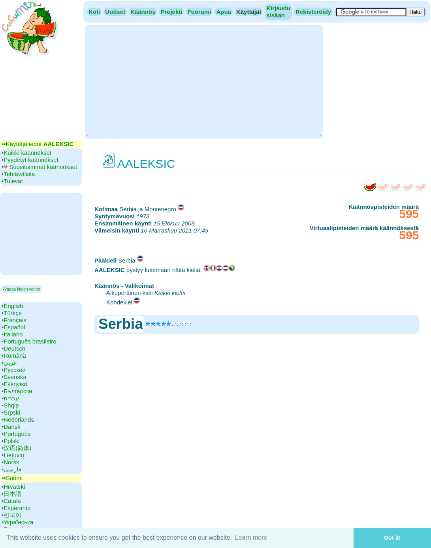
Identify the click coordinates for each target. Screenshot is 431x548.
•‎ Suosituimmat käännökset (39, 166)
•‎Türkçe (12, 313)
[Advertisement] (204, 81)
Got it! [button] (392, 538)
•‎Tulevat (12, 181)
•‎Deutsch (13, 348)
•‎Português (16, 433)
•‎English (12, 305)
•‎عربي (9, 362)
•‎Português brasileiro (29, 341)
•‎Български (17, 391)
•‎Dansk (11, 426)
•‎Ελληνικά (14, 384)
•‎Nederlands (18, 419)
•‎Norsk (10, 462)
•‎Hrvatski (13, 486)
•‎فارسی (11, 469)
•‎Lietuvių (13, 455)
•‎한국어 (11, 515)
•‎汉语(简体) (16, 448)
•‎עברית (10, 398)
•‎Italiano (12, 334)
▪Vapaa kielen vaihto (21, 289)
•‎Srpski (11, 412)
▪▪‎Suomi (12, 478)
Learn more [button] (251, 537)
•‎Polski (10, 440)
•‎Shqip (10, 405)
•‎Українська (17, 522)
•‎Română (14, 355)
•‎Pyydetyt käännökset (30, 159)
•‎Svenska (14, 376)
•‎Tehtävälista (18, 174)
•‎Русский (14, 369)
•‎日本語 (11, 493)
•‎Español (13, 327)
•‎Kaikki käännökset (26, 152)
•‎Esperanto (16, 508)
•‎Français (14, 320)
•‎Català (11, 500)
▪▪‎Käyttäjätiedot (37, 144)
